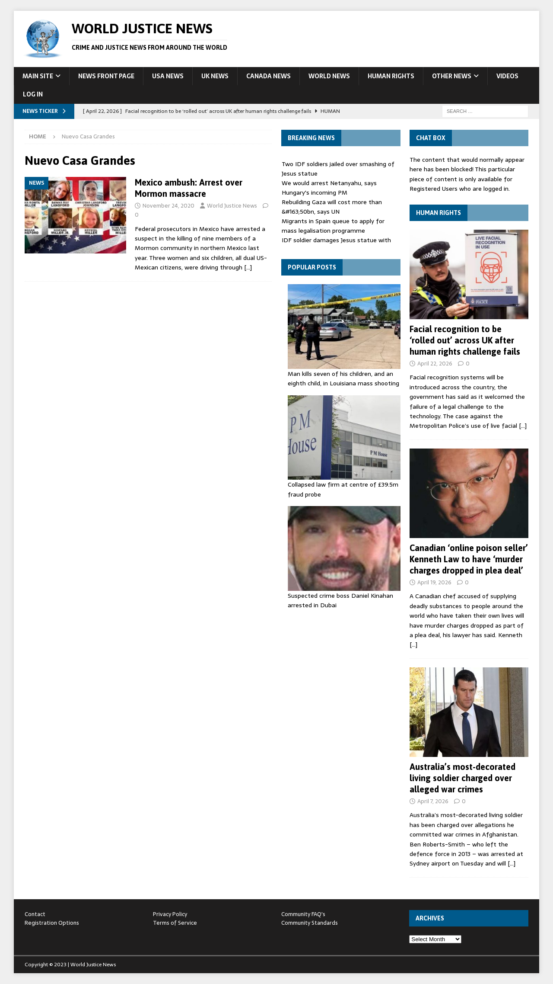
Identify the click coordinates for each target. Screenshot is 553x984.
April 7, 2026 (432, 801)
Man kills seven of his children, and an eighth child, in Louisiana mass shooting (343, 378)
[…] (248, 267)
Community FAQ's (303, 914)
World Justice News (232, 205)
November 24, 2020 (168, 205)
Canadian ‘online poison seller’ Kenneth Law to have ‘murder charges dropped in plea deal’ (469, 559)
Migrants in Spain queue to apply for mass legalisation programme (333, 225)
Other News (451, 76)
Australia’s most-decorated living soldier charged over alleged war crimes (462, 778)
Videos (507, 76)
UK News (215, 76)
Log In (33, 94)
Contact (35, 914)
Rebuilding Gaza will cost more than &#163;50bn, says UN (332, 206)
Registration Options (52, 922)
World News (329, 76)
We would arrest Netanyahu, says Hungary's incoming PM (329, 187)
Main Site (37, 76)
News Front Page (106, 76)
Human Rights (391, 76)
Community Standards (309, 922)
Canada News (268, 76)
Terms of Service (175, 922)
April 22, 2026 (434, 363)
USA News (168, 76)
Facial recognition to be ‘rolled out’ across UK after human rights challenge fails (465, 340)
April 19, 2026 (434, 582)
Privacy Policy (170, 914)
